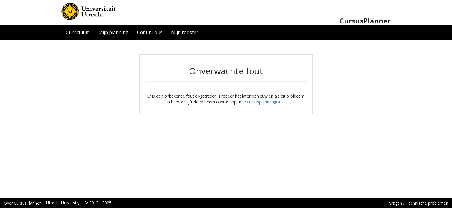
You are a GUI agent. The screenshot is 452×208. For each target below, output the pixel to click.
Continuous (150, 32)
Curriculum (78, 32)
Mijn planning (113, 32)
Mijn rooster (184, 32)
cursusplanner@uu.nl (266, 102)
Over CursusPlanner (22, 203)
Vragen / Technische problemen (418, 203)
